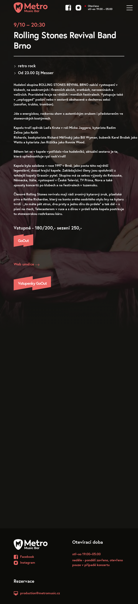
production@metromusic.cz (40, 593)
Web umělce (26, 264)
